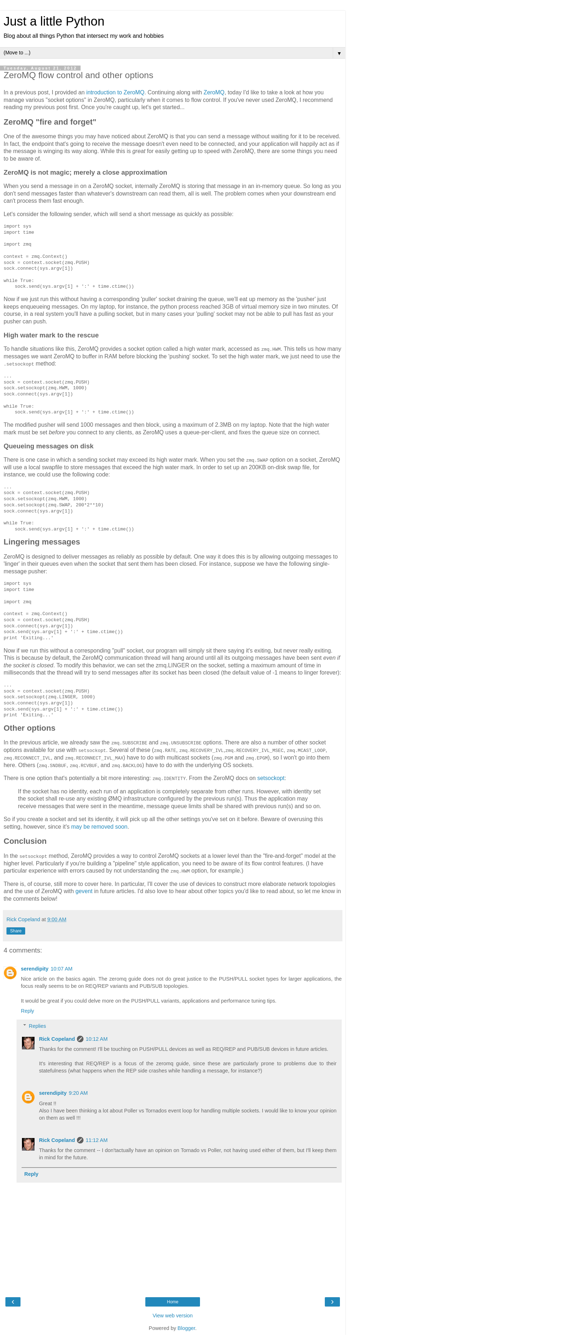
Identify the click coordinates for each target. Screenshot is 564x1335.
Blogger (186, 1327)
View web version (173, 1315)
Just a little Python (54, 21)
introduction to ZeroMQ (115, 92)
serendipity (35, 968)
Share (16, 930)
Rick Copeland (57, 1038)
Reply (27, 1010)
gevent (84, 891)
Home (172, 1301)
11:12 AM (97, 1140)
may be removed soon (99, 826)
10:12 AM (97, 1038)
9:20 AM (78, 1093)
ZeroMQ (214, 92)
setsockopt (271, 778)
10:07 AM (62, 968)
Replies (37, 1025)
